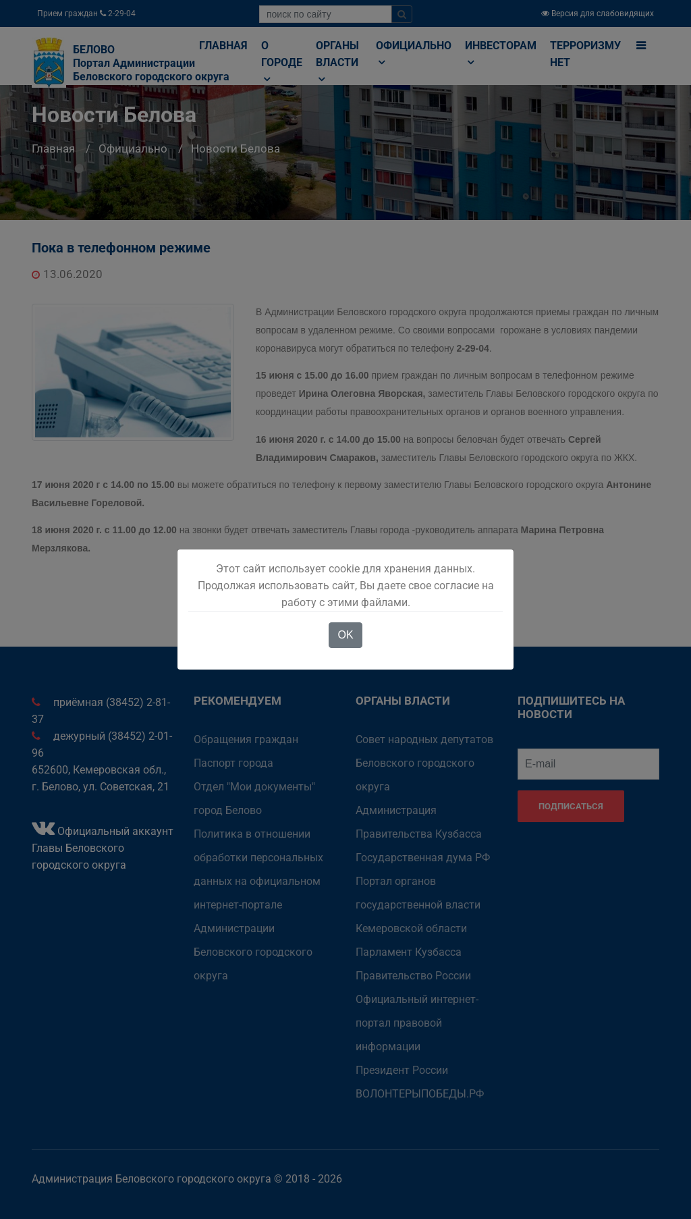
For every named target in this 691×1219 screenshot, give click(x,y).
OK (345, 635)
